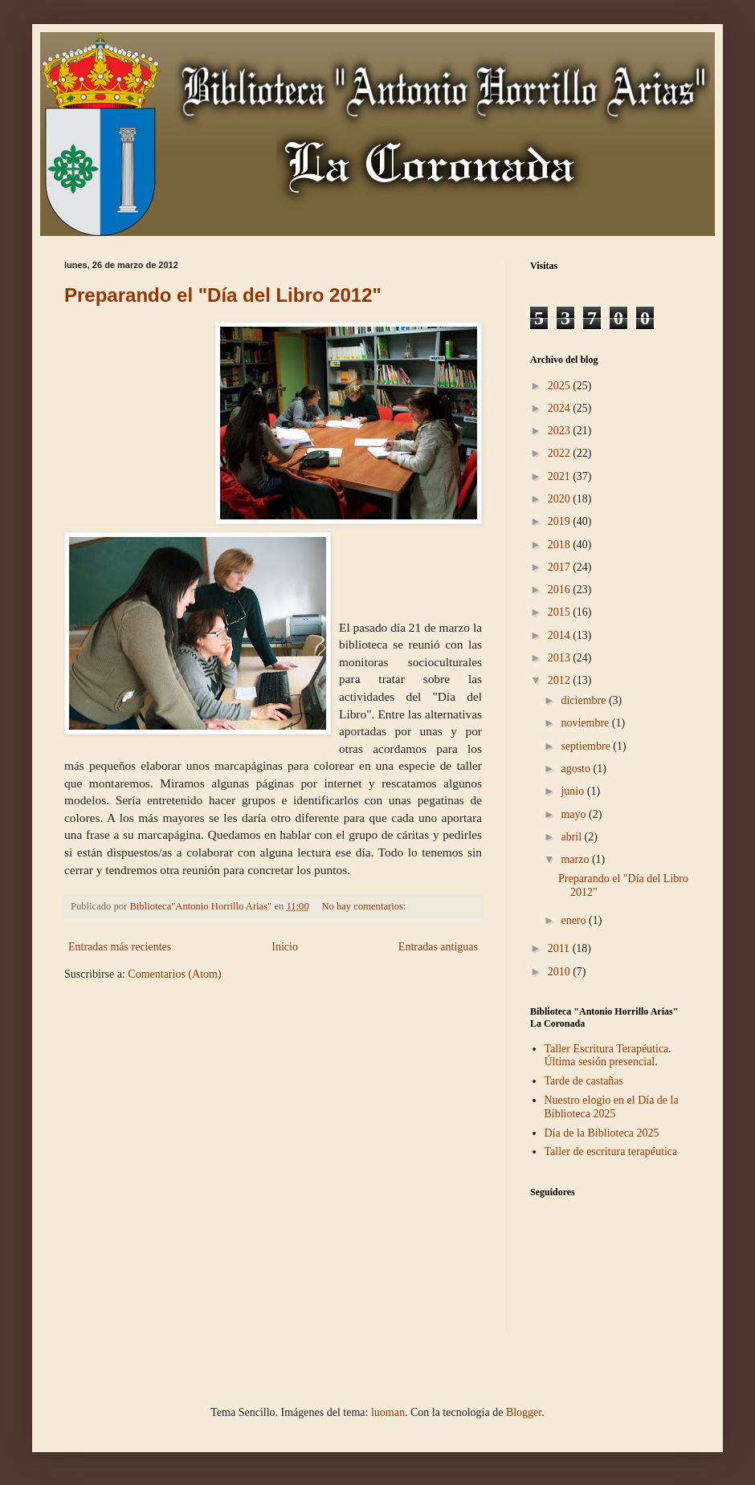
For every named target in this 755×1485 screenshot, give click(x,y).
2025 (560, 386)
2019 (560, 521)
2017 (560, 567)
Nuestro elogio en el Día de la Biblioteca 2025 (612, 1107)
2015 (560, 612)
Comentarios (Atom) (174, 974)
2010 (560, 972)
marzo (576, 859)
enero (575, 920)
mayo (575, 814)
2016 (560, 590)
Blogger (523, 1412)
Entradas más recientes (119, 947)
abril (572, 837)
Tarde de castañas (584, 1081)
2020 (560, 499)
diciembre (584, 700)
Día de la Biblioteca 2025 (602, 1133)
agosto (577, 769)
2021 (560, 476)
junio (573, 791)
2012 (560, 680)
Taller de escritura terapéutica (611, 1151)
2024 (560, 408)
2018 (560, 545)
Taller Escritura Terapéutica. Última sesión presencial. (608, 1055)
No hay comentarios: (364, 906)
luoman (388, 1412)
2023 (560, 431)
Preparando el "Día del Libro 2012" (223, 295)
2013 (560, 658)
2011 (560, 948)
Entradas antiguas (438, 947)
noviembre (586, 723)
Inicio (284, 947)
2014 (560, 635)
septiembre (587, 746)
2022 (560, 453)
